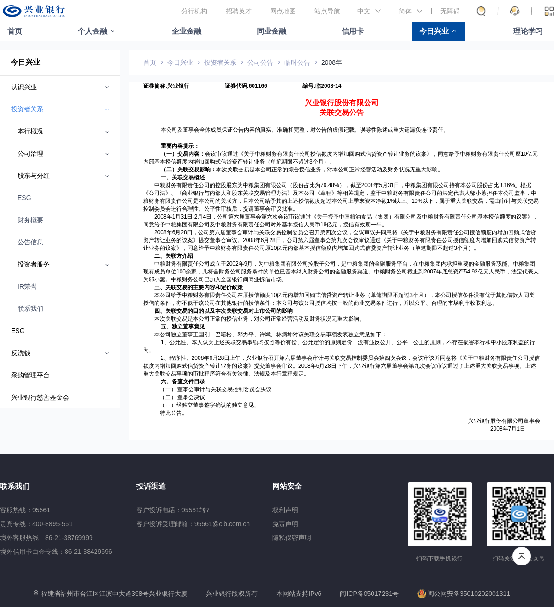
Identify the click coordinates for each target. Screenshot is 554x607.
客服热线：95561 (25, 510)
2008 (160, 216)
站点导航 (327, 11)
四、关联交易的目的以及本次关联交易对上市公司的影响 (223, 311)
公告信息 (30, 242)
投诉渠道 (151, 486)
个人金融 (92, 31)
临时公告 (297, 62)
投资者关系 (220, 62)
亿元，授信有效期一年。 (356, 224)
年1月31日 (180, 216)
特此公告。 (173, 413)
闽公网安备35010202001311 (463, 593)
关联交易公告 (341, 112)
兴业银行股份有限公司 (342, 103)
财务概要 (30, 220)
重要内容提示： (180, 146)
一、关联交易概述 (183, 177)
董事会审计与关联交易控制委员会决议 (224, 389)
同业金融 (271, 31)
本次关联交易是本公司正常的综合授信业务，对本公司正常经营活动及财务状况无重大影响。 (329, 169)
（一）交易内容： (183, 154)
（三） (168, 405)
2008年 (331, 62)
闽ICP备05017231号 (369, 593)
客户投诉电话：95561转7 (173, 510)
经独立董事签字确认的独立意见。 (217, 405)
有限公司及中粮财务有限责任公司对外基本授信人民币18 (256, 224)
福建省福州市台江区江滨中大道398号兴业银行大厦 (114, 593)
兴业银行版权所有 (232, 593)
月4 (201, 216)
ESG (24, 197)
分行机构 (194, 11)
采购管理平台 (30, 375)
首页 (14, 31)
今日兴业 (434, 31)
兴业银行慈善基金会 (40, 397)
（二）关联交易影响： (188, 169)
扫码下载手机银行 (439, 558)
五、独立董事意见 (183, 326)
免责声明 (285, 524)
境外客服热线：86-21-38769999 (46, 537)
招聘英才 (239, 11)
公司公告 (260, 62)
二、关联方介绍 (173, 256)
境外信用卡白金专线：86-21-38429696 (56, 551)
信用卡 (353, 31)
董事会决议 (191, 397)
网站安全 (287, 486)
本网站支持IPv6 (298, 593)
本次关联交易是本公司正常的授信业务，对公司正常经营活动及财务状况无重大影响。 (259, 319)
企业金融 (186, 31)
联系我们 (30, 308)
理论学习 (528, 31)
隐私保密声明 (291, 537)
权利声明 (285, 510)
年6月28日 (180, 232)
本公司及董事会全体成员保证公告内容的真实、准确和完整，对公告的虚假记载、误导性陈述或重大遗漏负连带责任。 (305, 130)
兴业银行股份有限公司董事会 (504, 421)
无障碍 (450, 11)
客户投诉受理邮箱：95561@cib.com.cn (193, 524)
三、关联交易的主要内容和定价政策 (198, 287)
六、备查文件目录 (183, 381)
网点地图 (283, 11)
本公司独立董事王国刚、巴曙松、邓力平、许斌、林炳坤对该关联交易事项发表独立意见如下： (270, 334)
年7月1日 (514, 428)
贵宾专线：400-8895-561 (36, 524)
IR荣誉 (27, 286)
